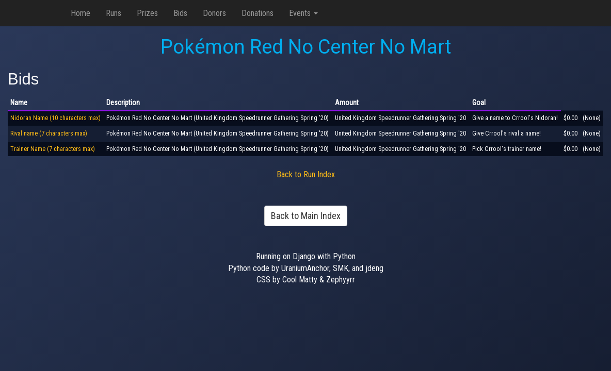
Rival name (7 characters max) (48, 133)
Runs (113, 13)
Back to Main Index (306, 215)
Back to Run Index (306, 174)
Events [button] (303, 13)
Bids (180, 13)
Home (80, 13)
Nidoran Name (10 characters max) (55, 118)
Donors (214, 13)
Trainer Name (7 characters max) (52, 149)
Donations (258, 13)
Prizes (147, 13)
